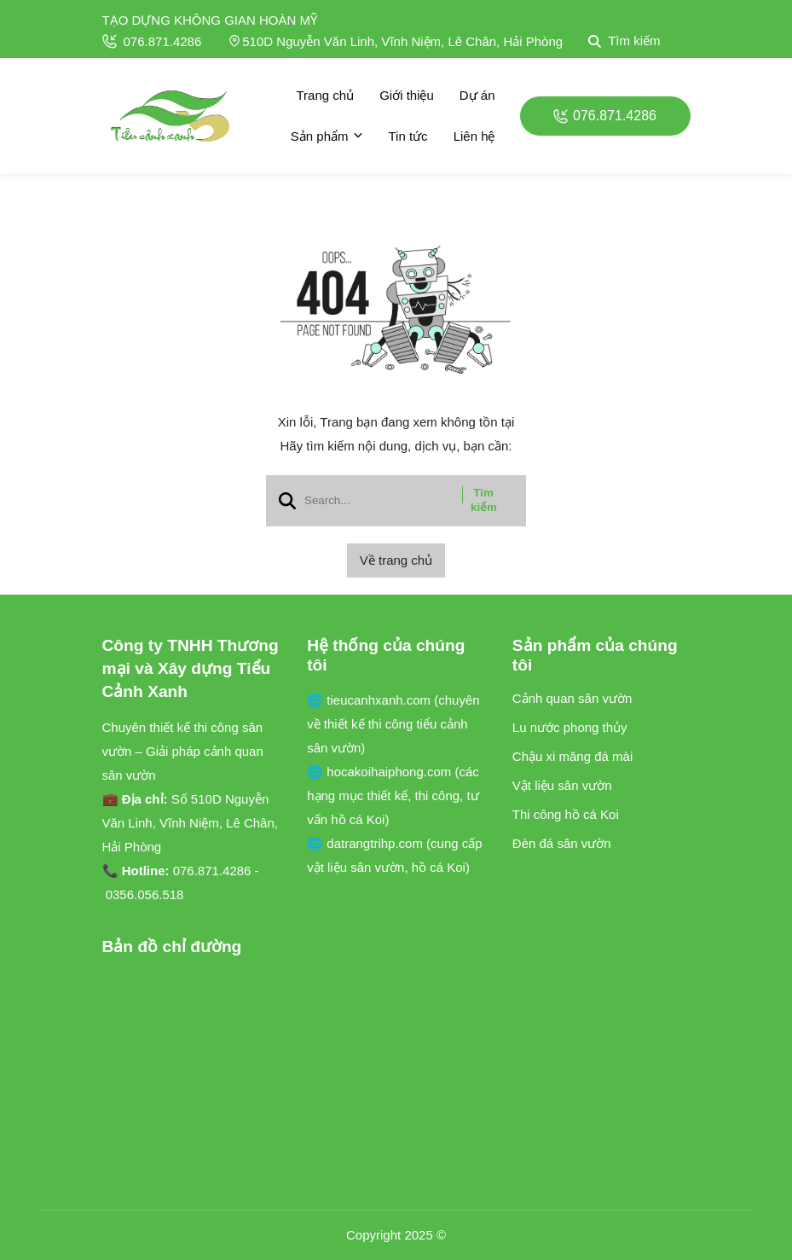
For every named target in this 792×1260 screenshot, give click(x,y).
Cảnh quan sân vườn (572, 698)
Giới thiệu (406, 95)
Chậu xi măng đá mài (572, 756)
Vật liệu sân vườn (562, 785)
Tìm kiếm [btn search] (484, 500)
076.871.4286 (152, 41)
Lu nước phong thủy (569, 727)
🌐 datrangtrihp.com (366, 843)
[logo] (170, 115)
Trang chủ (325, 95)
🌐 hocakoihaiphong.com (380, 771)
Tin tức (408, 136)
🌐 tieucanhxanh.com (370, 700)
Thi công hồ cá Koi (565, 814)
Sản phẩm (327, 136)
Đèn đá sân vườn (561, 843)
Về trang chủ (396, 560)
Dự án (477, 95)
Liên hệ (474, 136)
